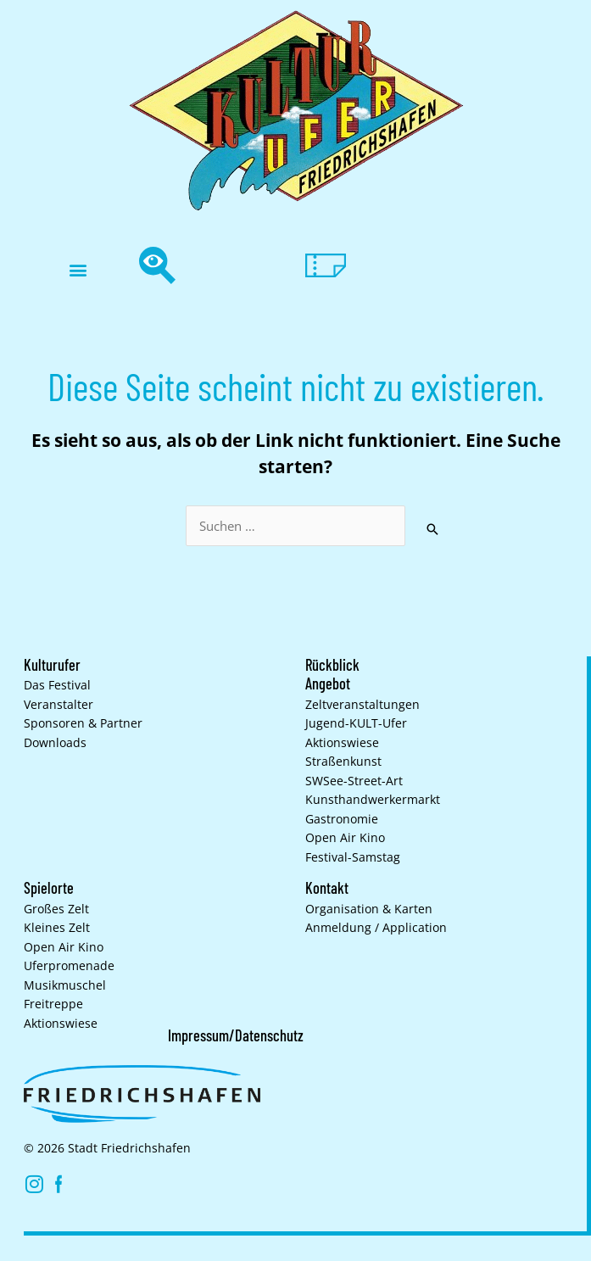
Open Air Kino (345, 837)
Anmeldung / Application (376, 927)
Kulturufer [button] (52, 665)
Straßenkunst (343, 761)
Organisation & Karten (368, 909)
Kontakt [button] (326, 888)
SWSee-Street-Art (354, 781)
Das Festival (57, 685)
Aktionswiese (342, 742)
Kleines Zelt (57, 927)
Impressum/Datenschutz (236, 1035)
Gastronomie (341, 819)
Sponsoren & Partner (83, 723)
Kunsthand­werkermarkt (372, 799)
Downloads (55, 742)
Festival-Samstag (352, 857)
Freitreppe (53, 1004)
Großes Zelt (56, 909)
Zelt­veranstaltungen (362, 704)
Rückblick (332, 665)
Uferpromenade (69, 966)
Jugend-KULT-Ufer (356, 723)
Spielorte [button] (49, 888)
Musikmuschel (65, 985)
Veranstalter (58, 704)
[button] (78, 270)
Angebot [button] (327, 683)
